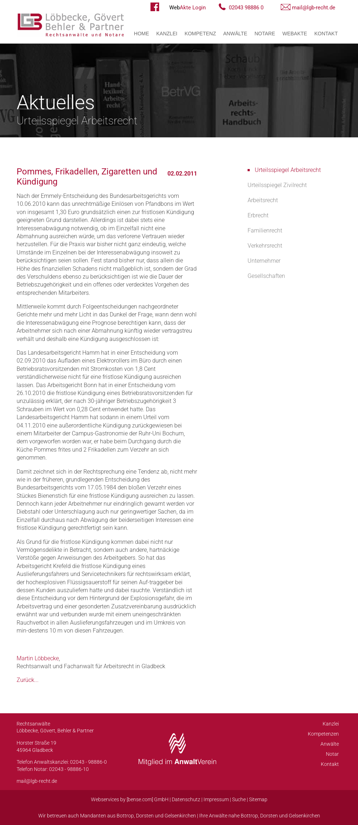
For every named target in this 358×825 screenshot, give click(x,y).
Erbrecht (258, 215)
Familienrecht (265, 230)
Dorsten (145, 816)
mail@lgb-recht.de (313, 7)
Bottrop (125, 816)
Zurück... (28, 680)
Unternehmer (264, 260)
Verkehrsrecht (265, 245)
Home (141, 33)
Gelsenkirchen (180, 816)
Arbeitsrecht (263, 200)
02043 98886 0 (246, 7)
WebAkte (294, 33)
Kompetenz (200, 33)
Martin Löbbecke (38, 658)
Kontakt (326, 33)
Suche (239, 799)
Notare (264, 33)
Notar (332, 754)
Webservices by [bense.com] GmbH (130, 799)
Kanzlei (166, 33)
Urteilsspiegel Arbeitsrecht (288, 170)
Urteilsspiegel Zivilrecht (277, 185)
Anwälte (235, 33)
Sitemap (258, 799)
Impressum (216, 799)
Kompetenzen (323, 734)
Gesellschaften (266, 275)
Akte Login (187, 7)
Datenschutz (186, 799)
